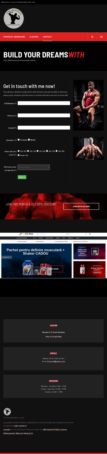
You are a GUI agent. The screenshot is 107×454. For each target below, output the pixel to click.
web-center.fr (20, 426)
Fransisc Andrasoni (14, 36)
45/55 (50, 151)
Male (32, 140)
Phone (11, 116)
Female (22, 140)
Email (12, 128)
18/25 (22, 151)
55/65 (60, 151)
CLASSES (34, 36)
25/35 (31, 151)
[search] (92, 36)
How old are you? (10, 153)
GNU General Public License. (55, 430)
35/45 (41, 151)
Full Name (10, 103)
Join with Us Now (81, 206)
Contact (47, 36)
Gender (11, 140)
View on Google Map (54, 337)
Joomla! (6, 430)
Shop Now (53, 269)
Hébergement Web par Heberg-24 (18, 433)
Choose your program (10, 168)
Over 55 (23, 155)
